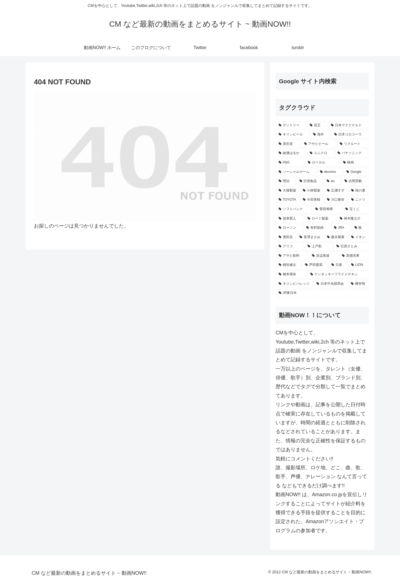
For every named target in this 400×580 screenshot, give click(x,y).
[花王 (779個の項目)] (317, 125)
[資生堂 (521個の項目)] (288, 144)
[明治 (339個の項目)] (286, 181)
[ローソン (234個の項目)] (289, 228)
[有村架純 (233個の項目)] (317, 228)
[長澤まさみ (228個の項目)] (310, 237)
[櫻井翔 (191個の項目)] (358, 284)
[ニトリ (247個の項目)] (358, 200)
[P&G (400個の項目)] (290, 162)
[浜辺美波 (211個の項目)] (323, 256)
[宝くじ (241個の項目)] (355, 209)
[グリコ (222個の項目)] (290, 246)
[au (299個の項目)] (332, 181)
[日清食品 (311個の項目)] (310, 181)
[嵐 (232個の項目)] (360, 228)
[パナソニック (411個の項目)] (351, 153)
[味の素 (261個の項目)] (358, 190)
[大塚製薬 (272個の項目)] (287, 190)
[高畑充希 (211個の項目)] (353, 256)
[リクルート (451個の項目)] (352, 144)
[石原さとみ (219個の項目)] (351, 246)
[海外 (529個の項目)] (321, 134)
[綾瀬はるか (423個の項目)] (291, 153)
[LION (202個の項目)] (358, 265)
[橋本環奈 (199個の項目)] (291, 274)
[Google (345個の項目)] (356, 172)
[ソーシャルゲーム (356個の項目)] (296, 172)
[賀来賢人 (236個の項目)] (290, 219)
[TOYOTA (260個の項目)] (287, 200)
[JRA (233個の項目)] (341, 228)
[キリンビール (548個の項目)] (292, 134)
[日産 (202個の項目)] (338, 265)
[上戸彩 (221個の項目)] (319, 246)
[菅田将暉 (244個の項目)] (327, 209)
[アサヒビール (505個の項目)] (319, 144)
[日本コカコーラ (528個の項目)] (350, 134)
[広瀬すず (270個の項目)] (336, 190)
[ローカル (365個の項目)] (322, 162)
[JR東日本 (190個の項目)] (322, 293)
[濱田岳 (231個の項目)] (286, 237)
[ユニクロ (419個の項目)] (320, 153)
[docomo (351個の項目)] (330, 172)
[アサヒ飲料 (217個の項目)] (292, 256)
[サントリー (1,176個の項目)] (291, 125)
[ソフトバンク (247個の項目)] (294, 209)
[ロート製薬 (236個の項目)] (320, 219)
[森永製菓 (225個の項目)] (336, 237)
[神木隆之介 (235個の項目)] (352, 219)
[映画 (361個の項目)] (354, 162)
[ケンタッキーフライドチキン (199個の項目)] (338, 274)
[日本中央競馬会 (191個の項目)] (330, 284)
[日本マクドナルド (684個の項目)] (348, 125)
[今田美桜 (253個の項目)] (311, 200)
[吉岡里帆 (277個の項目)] (355, 181)
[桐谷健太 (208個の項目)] (288, 265)
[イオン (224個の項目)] (358, 237)
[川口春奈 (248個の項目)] (336, 200)
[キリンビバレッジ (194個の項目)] (294, 284)
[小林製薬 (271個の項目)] (311, 190)
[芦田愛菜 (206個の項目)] (315, 265)
